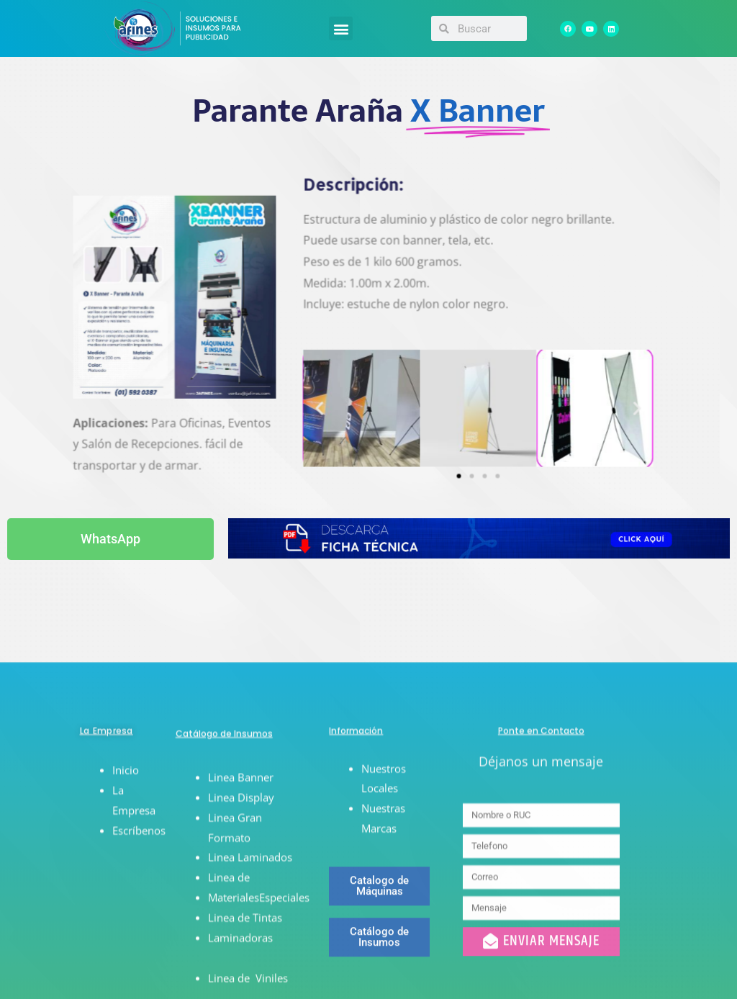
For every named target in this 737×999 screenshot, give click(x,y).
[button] (341, 28)
